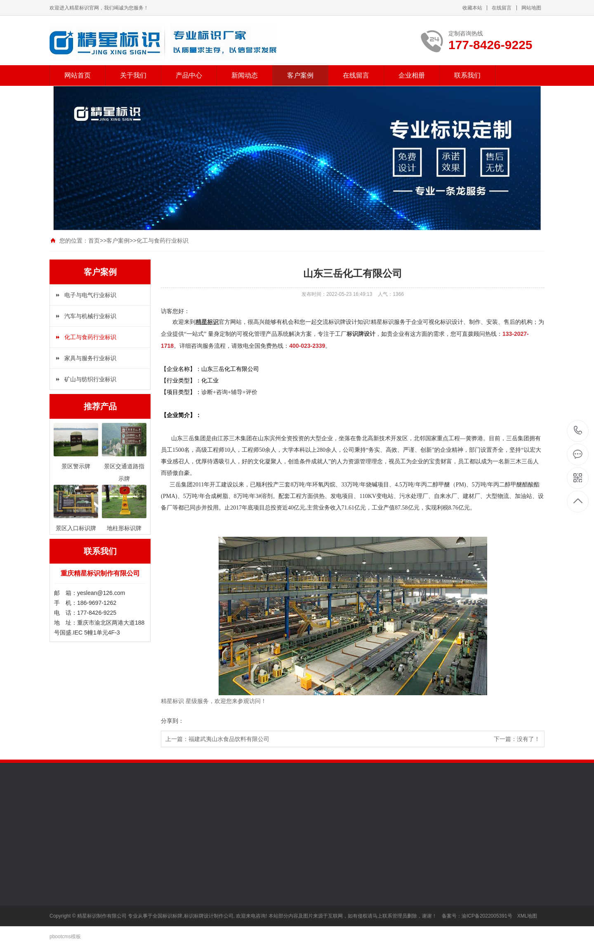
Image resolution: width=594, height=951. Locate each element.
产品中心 (189, 75)
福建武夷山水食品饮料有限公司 (229, 739)
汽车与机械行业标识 (90, 316)
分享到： (172, 720)
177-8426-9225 (578, 431)
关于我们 (133, 75)
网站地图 (531, 8)
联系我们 (467, 75)
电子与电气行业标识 (90, 295)
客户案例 (300, 75)
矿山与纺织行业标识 (90, 379)
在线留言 (502, 8)
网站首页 (77, 75)
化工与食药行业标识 (163, 240)
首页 (94, 240)
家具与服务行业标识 (90, 358)
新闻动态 (244, 75)
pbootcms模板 (65, 936)
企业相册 (411, 75)
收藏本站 (472, 8)
